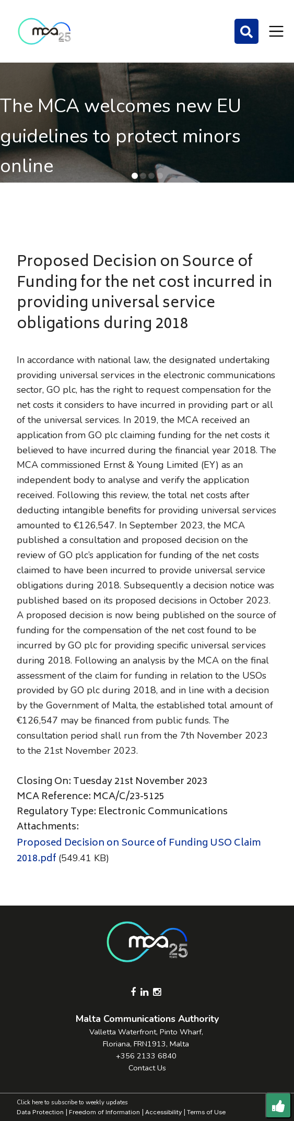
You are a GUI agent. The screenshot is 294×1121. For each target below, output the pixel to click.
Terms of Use (206, 1112)
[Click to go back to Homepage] (44, 31)
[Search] (246, 31)
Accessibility (163, 1112)
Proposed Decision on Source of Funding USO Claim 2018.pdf (139, 851)
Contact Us (147, 1068)
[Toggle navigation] (276, 31)
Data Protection (40, 1112)
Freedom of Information (104, 1112)
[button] (135, 176)
